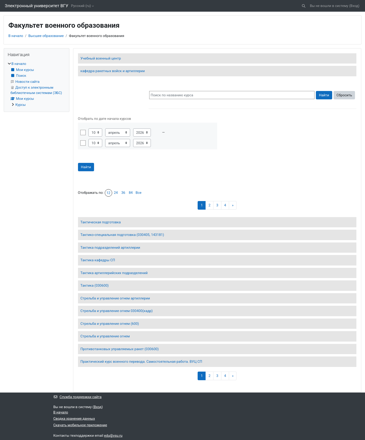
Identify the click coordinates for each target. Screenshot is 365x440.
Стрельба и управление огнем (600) (110, 324)
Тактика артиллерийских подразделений (114, 273)
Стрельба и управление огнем (105, 336)
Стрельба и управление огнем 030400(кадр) (117, 311)
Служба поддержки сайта (77, 397)
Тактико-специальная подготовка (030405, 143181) (122, 235)
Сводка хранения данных (74, 418)
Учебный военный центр (101, 58)
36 (123, 193)
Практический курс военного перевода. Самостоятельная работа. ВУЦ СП (141, 361)
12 (108, 193)
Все (139, 193)
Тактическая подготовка (101, 222)
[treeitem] (36, 84)
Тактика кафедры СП (98, 260)
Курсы (20, 105)
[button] (304, 6)
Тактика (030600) (95, 285)
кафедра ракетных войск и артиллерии (113, 71)
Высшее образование (46, 36)
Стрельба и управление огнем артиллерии (115, 298)
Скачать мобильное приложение (80, 425)
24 (116, 193)
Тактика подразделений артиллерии (110, 247)
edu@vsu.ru (113, 435)
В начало (15, 36)
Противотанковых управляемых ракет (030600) (120, 349)
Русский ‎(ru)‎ (81, 6)
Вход (354, 6)
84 (131, 193)
